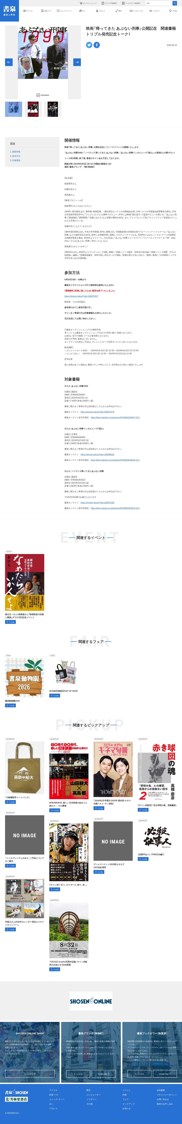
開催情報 (16, 151)
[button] (9, 62)
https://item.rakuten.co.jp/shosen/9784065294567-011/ (115, 417)
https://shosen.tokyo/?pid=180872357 (81, 296)
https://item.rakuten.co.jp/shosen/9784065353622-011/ (115, 508)
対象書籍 (17, 160)
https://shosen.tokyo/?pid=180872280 (97, 502)
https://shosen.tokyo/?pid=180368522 (97, 454)
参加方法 (16, 155)
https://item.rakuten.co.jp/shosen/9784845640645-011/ (115, 459)
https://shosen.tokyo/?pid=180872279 (97, 411)
